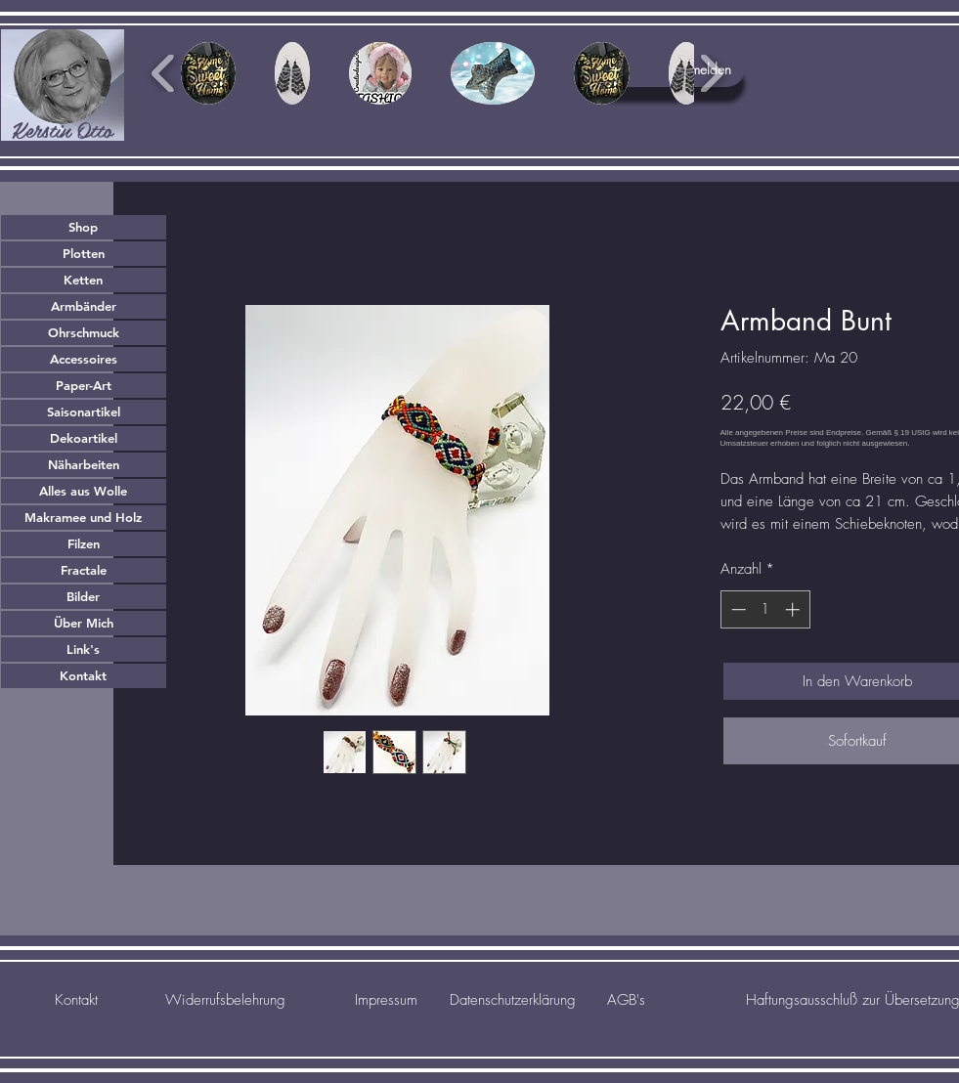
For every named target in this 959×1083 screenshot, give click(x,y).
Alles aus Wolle (83, 490)
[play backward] (164, 73)
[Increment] (794, 609)
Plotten (84, 253)
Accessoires (83, 359)
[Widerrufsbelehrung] (225, 999)
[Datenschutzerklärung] (513, 999)
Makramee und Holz (83, 517)
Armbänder (83, 306)
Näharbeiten (83, 464)
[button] (785, 67)
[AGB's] (626, 999)
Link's (83, 649)
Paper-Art (83, 385)
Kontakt (83, 675)
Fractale (84, 570)
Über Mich (83, 622)
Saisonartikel (83, 411)
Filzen (83, 543)
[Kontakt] (76, 999)
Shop (83, 227)
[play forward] (711, 73)
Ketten (83, 279)
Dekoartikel (83, 438)
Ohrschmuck (83, 332)
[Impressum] (386, 999)
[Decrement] (736, 609)
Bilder (83, 596)
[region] (62, 85)
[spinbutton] (765, 609)
